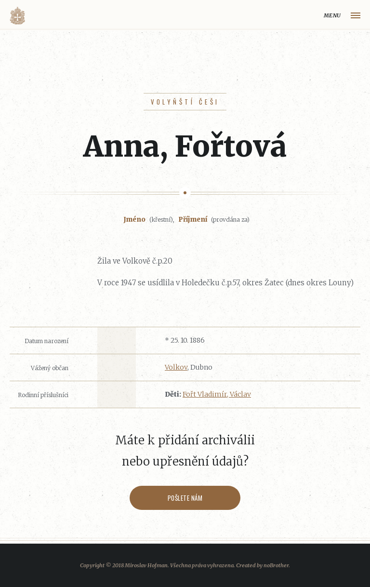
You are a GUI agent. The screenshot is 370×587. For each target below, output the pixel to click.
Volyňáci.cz (17, 15)
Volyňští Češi (185, 102)
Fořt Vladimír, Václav (217, 394)
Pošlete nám (185, 498)
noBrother (276, 565)
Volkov (176, 367)
